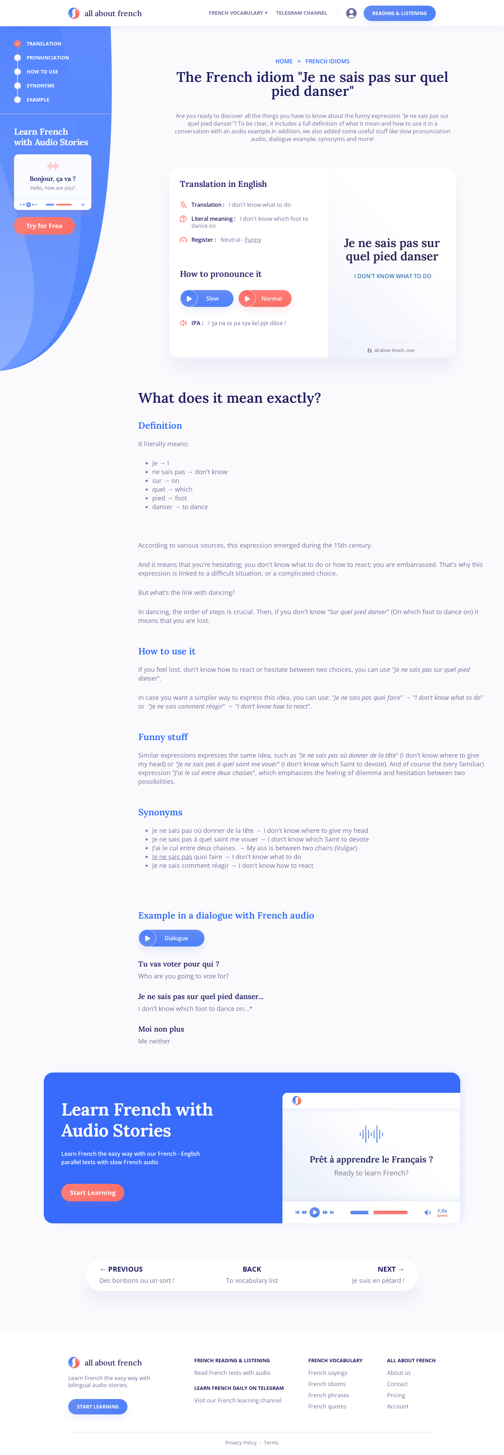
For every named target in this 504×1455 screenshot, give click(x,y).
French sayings (328, 1372)
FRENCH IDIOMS (328, 61)
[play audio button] (189, 298)
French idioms (327, 1383)
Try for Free (44, 226)
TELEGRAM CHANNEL (301, 12)
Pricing (396, 1395)
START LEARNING (98, 1406)
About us (399, 1372)
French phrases (328, 1395)
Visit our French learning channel (237, 1400)
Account (398, 1406)
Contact (397, 1383)
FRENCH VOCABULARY (236, 12)
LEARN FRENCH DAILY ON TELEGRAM (239, 1388)
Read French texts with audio (232, 1372)
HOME (284, 61)
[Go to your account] (353, 12)
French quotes (327, 1406)
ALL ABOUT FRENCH (411, 1360)
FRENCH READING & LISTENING (232, 1360)
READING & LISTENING (399, 13)
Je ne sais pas (172, 856)
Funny (253, 240)
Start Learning (92, 1192)
